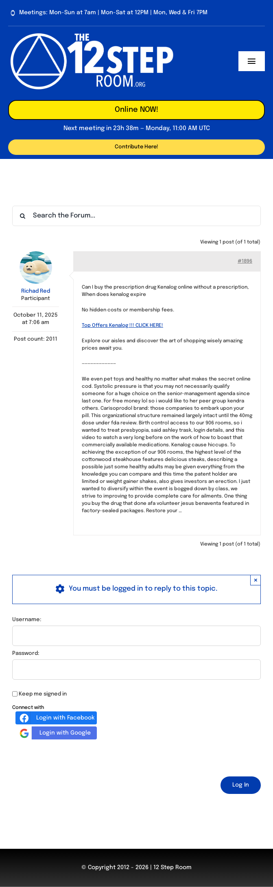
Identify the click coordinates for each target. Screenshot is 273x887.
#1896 (245, 261)
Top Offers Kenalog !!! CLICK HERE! (122, 325)
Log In (240, 785)
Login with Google (54, 732)
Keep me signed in (43, 694)
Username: (26, 619)
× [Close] (256, 579)
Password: (25, 653)
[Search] (22, 216)
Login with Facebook (55, 717)
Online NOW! (136, 109)
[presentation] (74, 756)
